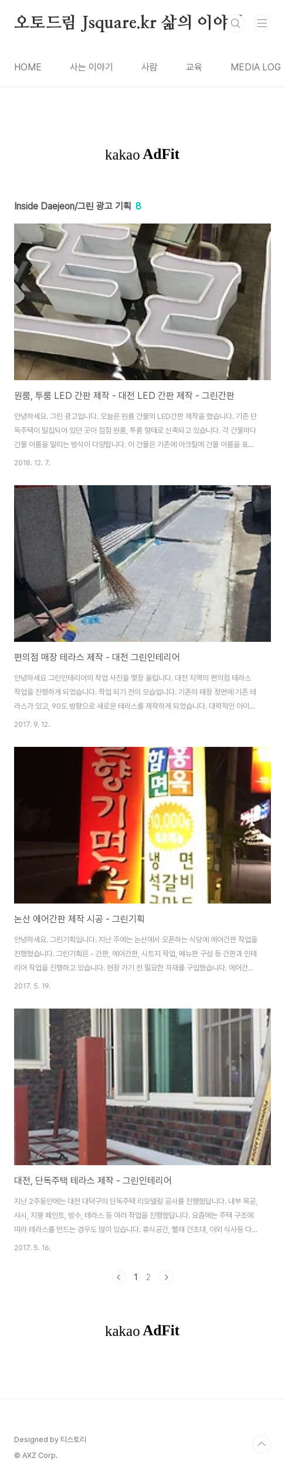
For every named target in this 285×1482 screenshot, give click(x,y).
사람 (149, 67)
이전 (119, 1277)
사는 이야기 (91, 67)
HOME (28, 67)
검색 (236, 23)
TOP (261, 1444)
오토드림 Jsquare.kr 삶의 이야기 (129, 23)
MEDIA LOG (255, 67)
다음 (166, 1277)
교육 (194, 67)
